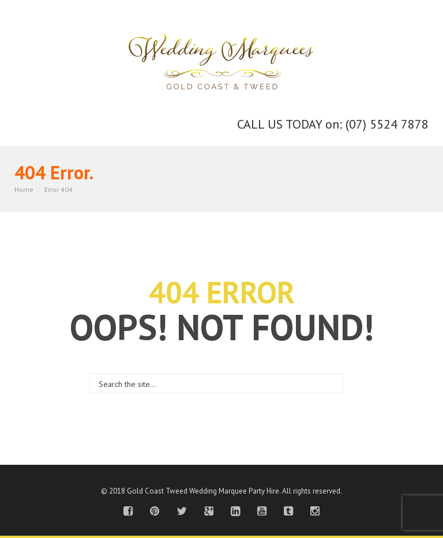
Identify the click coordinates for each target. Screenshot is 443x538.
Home (23, 189)
